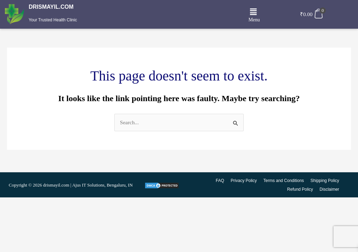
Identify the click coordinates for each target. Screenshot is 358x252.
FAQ (221, 180)
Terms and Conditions (284, 180)
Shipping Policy (324, 180)
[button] (253, 12)
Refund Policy (300, 189)
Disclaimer (329, 189)
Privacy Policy (244, 180)
